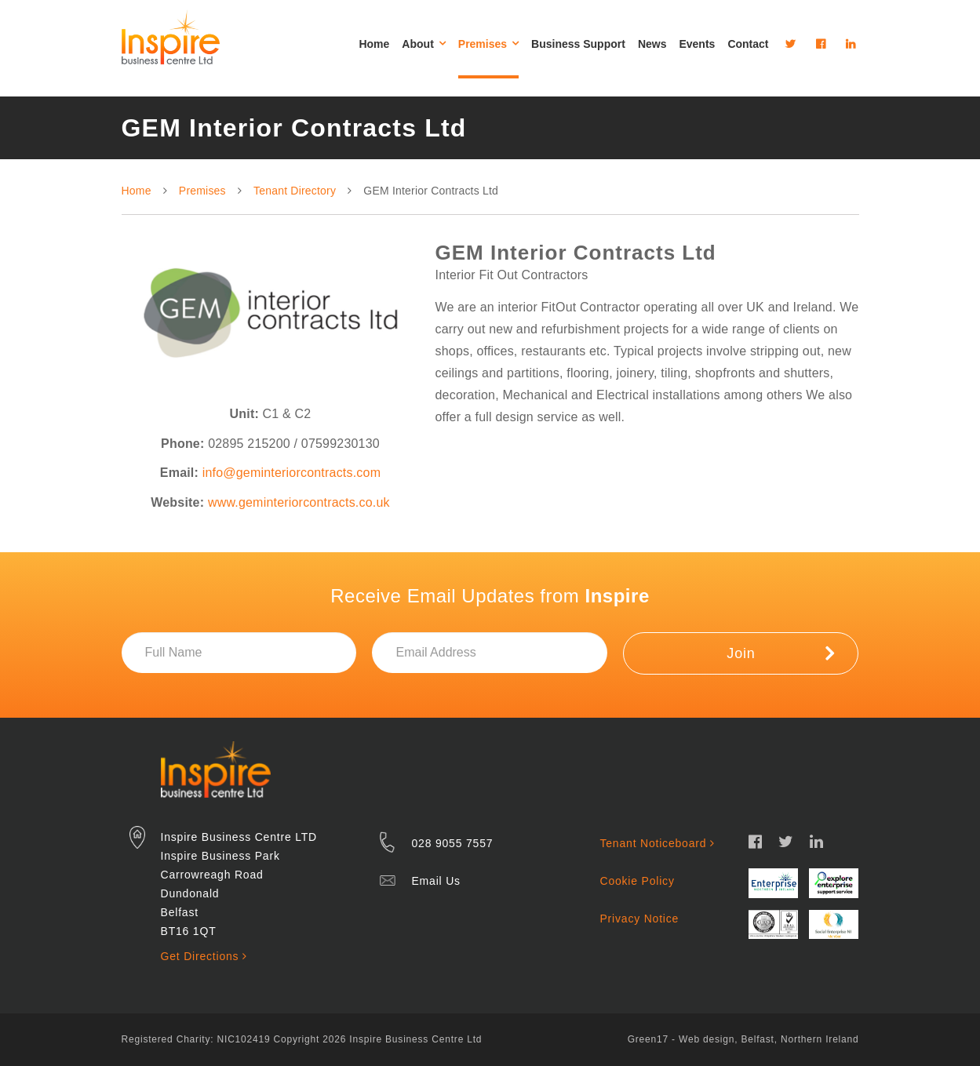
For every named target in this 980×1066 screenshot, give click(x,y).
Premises (202, 190)
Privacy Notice (639, 918)
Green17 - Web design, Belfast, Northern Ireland (743, 1039)
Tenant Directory (294, 190)
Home (374, 44)
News (652, 44)
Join (780, 652)
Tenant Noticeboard (656, 843)
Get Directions (204, 956)
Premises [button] (488, 44)
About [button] (423, 44)
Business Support (578, 44)
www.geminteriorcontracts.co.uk (299, 502)
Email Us (435, 881)
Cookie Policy (636, 881)
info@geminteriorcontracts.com (291, 472)
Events (697, 44)
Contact (747, 44)
